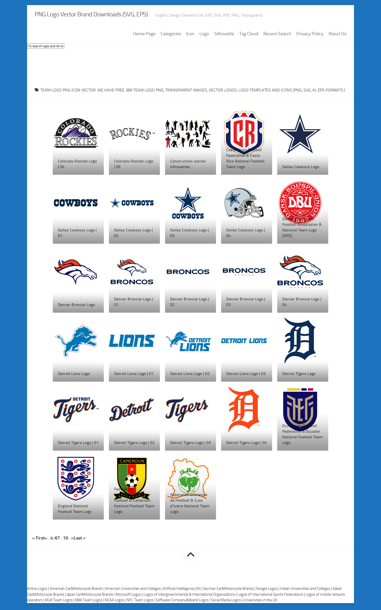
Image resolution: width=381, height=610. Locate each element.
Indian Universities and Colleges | (306, 590)
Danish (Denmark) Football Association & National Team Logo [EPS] (302, 229)
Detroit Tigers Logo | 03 (190, 444)
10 (65, 540)
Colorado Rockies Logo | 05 (133, 165)
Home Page (144, 35)
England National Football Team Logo (75, 510)
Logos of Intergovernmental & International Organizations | (190, 596)
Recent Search (277, 35)
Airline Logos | (38, 590)
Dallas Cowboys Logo (300, 168)
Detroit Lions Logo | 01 (134, 375)
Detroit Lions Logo (74, 375)
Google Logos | (268, 590)
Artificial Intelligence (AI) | (183, 590)
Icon (190, 35)
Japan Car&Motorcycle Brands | (91, 596)
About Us (337, 35)
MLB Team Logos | (60, 602)
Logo (204, 35)
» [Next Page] (72, 540)
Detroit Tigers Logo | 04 (246, 444)
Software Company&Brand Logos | (183, 602)
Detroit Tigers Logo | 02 (134, 444)
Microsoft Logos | (130, 596)
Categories (171, 35)
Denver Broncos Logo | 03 (245, 303)
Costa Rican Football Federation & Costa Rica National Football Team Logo (245, 160)
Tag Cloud (248, 35)
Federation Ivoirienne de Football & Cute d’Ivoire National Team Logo (189, 505)
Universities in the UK (260, 602)
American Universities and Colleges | (134, 590)
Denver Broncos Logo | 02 (189, 303)
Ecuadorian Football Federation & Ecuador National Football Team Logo (302, 436)
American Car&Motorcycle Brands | (77, 590)
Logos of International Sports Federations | (271, 596)
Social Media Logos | (227, 602)
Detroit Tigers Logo (298, 375)
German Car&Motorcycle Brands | (229, 590)
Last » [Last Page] (79, 540)
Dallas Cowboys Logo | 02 (133, 234)
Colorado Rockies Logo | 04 (77, 165)
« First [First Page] (38, 540)
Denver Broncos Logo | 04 (301, 303)
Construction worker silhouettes (188, 165)
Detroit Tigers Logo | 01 (78, 444)
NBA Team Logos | (90, 602)
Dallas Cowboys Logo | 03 (189, 234)
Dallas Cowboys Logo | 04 (245, 234)
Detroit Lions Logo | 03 (246, 375)
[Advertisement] (190, 68)
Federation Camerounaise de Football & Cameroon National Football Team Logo (134, 502)
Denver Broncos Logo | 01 (133, 303)
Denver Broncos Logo (76, 306)
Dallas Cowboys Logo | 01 (77, 234)
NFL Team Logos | (141, 602)
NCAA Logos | (116, 602)
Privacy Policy (309, 35)
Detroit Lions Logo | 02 (190, 375)
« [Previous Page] (46, 540)
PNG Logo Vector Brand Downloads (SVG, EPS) (120, 15)
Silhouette (224, 35)
